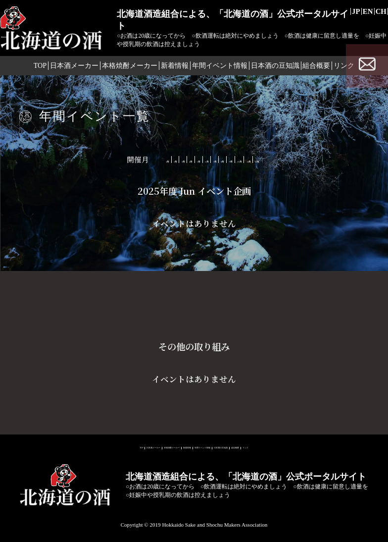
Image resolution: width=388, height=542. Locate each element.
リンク (358, 445)
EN (360, 13)
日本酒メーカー (64, 68)
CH (378, 13)
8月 (246, 159)
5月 (167, 159)
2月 (88, 159)
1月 (60, 159)
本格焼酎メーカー (123, 68)
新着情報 (172, 68)
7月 (220, 159)
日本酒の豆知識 (279, 68)
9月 (273, 159)
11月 (332, 159)
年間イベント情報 (221, 68)
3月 (114, 159)
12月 (361, 159)
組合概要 (326, 68)
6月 (193, 159)
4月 (140, 159)
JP (343, 13)
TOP (26, 68)
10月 (301, 159)
